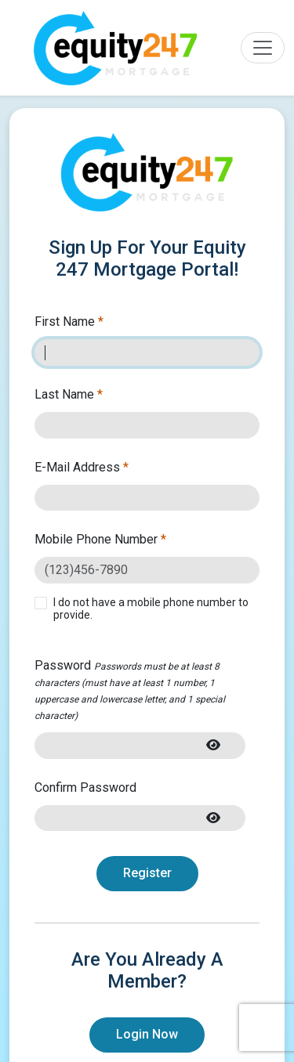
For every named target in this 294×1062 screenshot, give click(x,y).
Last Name (68, 394)
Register (147, 872)
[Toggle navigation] (263, 47)
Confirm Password (85, 787)
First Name (68, 321)
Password (129, 689)
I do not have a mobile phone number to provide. (151, 608)
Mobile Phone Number (100, 539)
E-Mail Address (81, 467)
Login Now (147, 1034)
